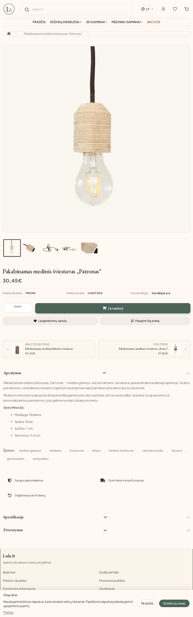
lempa (96, 450)
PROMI (30, 293)
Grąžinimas (107, 589)
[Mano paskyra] (162, 9)
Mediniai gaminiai (126, 22)
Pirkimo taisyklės (15, 580)
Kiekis (18, 306)
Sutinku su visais (174, 603)
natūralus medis (152, 450)
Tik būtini (147, 603)
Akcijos (153, 22)
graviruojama (15, 458)
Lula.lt (9, 555)
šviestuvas (77, 450)
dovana (177, 450)
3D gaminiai (95, 22)
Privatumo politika (112, 580)
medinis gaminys (30, 450)
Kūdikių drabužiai (64, 22)
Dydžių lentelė (109, 572)
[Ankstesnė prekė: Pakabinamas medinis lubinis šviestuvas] (49, 349)
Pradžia (39, 22)
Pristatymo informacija (19, 589)
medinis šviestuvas (121, 450)
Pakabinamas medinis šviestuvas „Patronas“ (53, 33)
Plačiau (8, 612)
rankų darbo (41, 458)
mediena (55, 450)
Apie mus (9, 572)
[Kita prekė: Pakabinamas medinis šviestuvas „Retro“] (144, 349)
